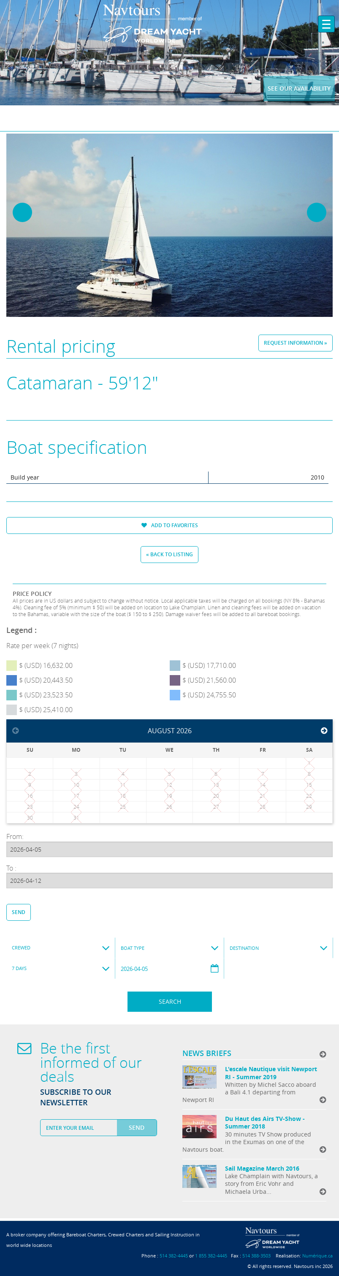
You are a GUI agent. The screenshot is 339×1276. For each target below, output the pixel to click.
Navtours (169, 24)
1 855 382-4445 (211, 1255)
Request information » (295, 342)
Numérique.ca (317, 1255)
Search (170, 1001)
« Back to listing (169, 554)
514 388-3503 (256, 1255)
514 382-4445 (174, 1255)
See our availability (299, 88)
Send (18, 912)
